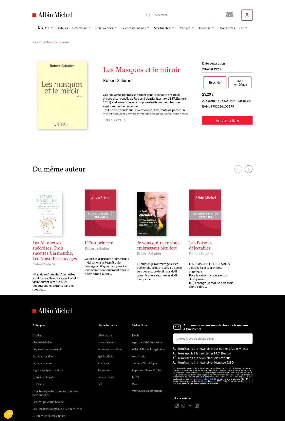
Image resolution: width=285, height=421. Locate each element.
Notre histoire (42, 326)
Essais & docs (107, 326)
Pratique (103, 347)
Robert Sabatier (118, 80)
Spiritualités (106, 340)
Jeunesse (104, 354)
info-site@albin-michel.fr (206, 363)
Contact (38, 319)
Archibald (138, 340)
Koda (135, 319)
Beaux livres (106, 361)
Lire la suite (115, 120)
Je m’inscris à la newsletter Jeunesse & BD (206, 347)
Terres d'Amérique (144, 347)
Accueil (36, 42)
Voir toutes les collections (147, 375)
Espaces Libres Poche (146, 354)
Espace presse (42, 347)
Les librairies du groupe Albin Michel (57, 393)
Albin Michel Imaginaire (48, 400)
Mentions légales (44, 361)
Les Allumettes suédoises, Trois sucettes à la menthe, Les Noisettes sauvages (106, 243)
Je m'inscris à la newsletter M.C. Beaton (204, 337)
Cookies (38, 368)
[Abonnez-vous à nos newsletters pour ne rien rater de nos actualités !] (228, 14)
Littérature (105, 319)
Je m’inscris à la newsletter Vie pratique (204, 342)
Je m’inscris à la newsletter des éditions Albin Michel (213, 333)
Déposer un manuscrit (47, 333)
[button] (8, 414)
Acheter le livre (227, 120)
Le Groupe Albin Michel (48, 386)
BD (100, 368)
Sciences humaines (110, 333)
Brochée (214, 82)
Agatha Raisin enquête (147, 326)
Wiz (135, 368)
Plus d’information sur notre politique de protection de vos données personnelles (213, 366)
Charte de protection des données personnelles (55, 377)
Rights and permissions (48, 354)
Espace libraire (42, 340)
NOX (135, 361)
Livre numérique (240, 82)
